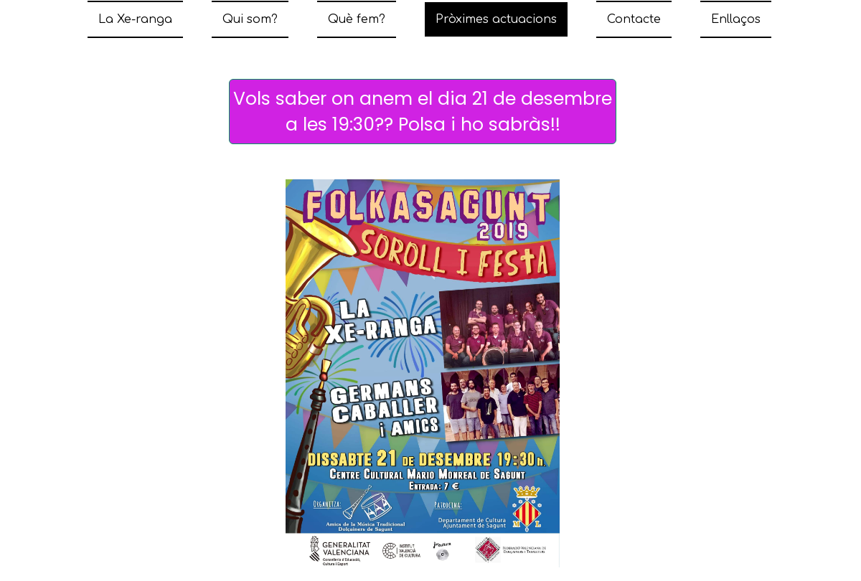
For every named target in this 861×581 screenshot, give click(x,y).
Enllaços (736, 19)
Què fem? (356, 19)
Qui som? (250, 19)
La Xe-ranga (135, 19)
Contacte (634, 19)
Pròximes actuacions (496, 19)
